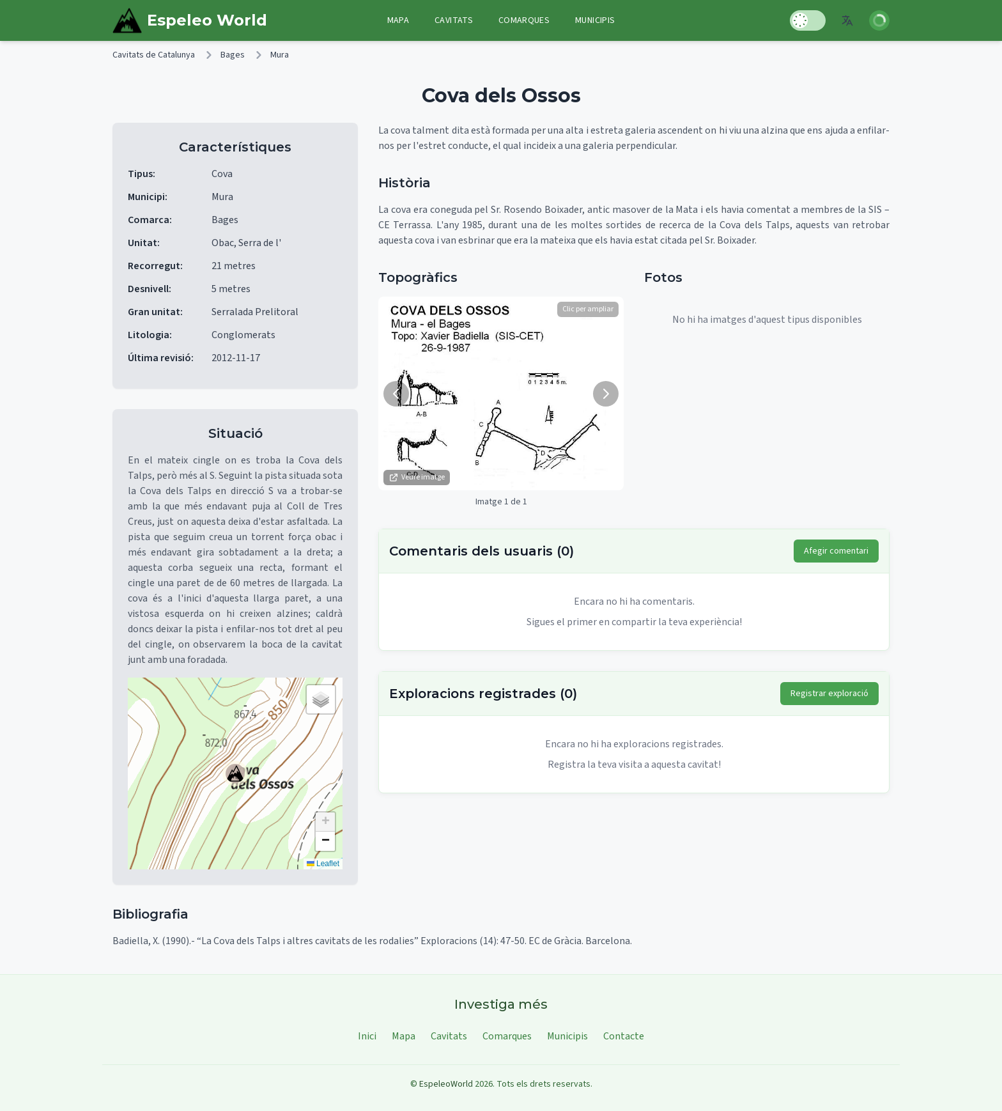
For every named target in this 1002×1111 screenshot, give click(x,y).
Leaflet (323, 863)
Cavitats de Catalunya (153, 55)
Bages (232, 55)
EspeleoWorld (446, 1084)
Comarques (524, 20)
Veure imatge (417, 477)
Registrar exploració (829, 693)
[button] (235, 773)
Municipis (595, 20)
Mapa (398, 20)
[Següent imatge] (606, 394)
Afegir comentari (836, 551)
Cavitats (454, 20)
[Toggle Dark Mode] (808, 20)
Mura (279, 55)
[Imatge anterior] (396, 394)
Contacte (623, 1036)
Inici (367, 1036)
